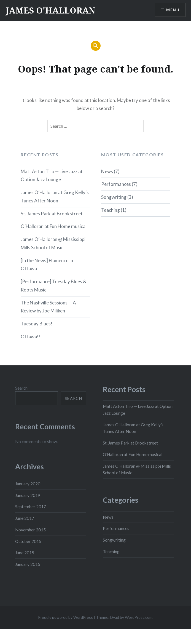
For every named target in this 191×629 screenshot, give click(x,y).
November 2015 (30, 529)
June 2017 (24, 518)
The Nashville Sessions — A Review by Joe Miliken (48, 307)
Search (21, 388)
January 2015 (27, 564)
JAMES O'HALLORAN (50, 10)
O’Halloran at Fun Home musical (54, 226)
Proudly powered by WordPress (65, 617)
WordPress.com (138, 617)
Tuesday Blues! (36, 323)
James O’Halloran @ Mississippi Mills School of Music (53, 243)
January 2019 (27, 495)
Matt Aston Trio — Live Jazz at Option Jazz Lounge (52, 175)
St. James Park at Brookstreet (52, 213)
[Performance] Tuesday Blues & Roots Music (53, 286)
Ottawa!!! (31, 336)
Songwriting (114, 197)
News (107, 171)
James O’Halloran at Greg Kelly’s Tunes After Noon (55, 196)
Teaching (110, 210)
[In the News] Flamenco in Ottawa (47, 265)
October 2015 (28, 541)
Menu (172, 9)
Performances (116, 184)
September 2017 (30, 506)
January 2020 (27, 483)
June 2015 (24, 552)
